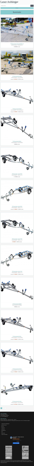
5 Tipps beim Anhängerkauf (5, 423)
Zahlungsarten (3, 430)
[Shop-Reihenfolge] (31, 16)
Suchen (32, 5)
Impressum (3, 427)
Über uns (2, 426)
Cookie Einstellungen (4, 434)
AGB (2, 431)
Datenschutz (3, 433)
